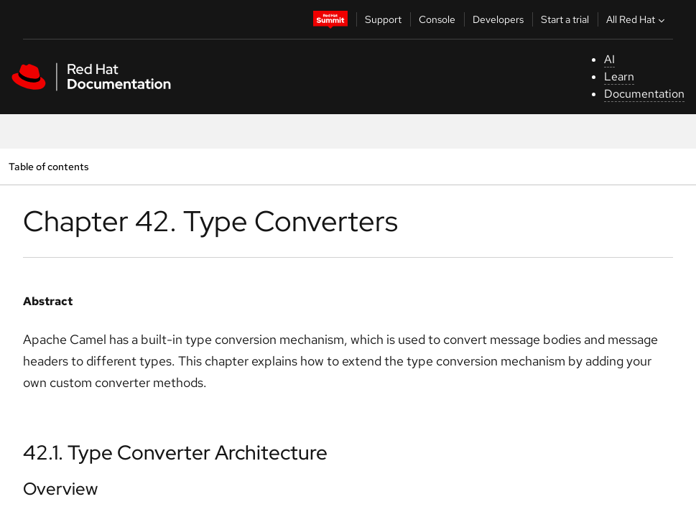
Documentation (644, 93)
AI (609, 59)
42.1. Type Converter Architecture (175, 452)
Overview (60, 489)
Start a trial (565, 19)
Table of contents (48, 166)
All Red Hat (637, 19)
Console (437, 19)
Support (383, 19)
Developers (498, 19)
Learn (619, 76)
